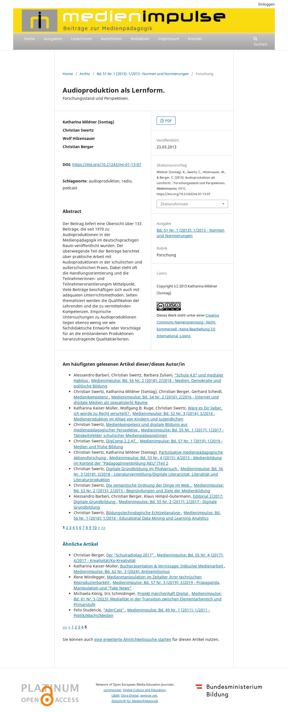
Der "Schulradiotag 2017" (130, 555)
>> (103, 527)
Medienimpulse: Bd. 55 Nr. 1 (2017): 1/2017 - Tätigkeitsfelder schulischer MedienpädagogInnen (149, 432)
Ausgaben (53, 38)
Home (29, 38)
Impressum (168, 38)
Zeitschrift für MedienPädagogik (135, 701)
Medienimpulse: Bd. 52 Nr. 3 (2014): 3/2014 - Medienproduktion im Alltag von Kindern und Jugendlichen (144, 416)
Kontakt (195, 38)
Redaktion (140, 38)
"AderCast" (114, 610)
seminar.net (148, 695)
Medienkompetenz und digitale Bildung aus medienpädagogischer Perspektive (130, 427)
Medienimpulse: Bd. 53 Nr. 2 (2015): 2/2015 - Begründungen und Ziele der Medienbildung (149, 488)
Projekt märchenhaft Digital (163, 593)
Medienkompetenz (91, 397)
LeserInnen (81, 38)
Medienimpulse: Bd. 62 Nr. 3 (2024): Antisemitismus (122, 571)
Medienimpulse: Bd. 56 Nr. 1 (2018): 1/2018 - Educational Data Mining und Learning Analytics (147, 515)
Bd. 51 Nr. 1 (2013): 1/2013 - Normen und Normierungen (143, 73)
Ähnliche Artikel (80, 544)
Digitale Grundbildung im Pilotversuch (142, 468)
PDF (168, 120)
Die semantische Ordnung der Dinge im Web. (149, 485)
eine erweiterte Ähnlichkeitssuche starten (132, 639)
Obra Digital (130, 695)
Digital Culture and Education (144, 690)
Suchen (260, 42)
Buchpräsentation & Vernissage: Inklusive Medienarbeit (172, 566)
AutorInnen (111, 38)
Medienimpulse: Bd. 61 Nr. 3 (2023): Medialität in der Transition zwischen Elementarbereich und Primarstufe (147, 599)
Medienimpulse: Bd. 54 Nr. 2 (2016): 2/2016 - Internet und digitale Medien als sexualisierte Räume (146, 399)
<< (65, 627)
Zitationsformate (174, 203)
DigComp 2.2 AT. (122, 441)
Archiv (85, 73)
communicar (112, 690)
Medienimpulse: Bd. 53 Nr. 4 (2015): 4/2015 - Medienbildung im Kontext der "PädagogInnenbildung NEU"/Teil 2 (148, 460)
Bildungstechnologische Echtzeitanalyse (143, 512)
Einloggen (266, 4)
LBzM (115, 695)
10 (94, 527)
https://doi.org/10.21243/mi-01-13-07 (106, 164)
